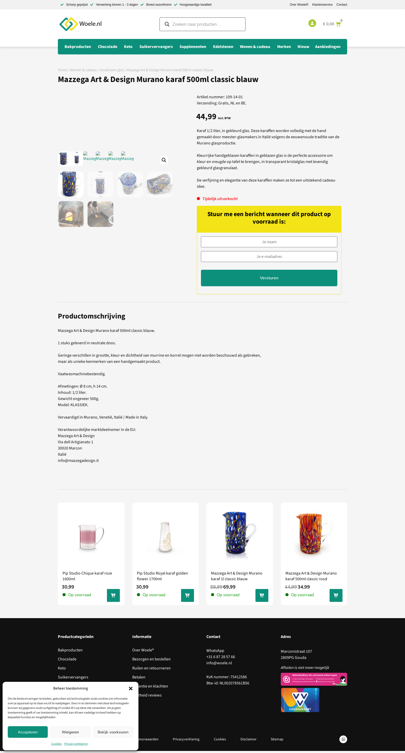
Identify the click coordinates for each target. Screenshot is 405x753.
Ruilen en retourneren (151, 670)
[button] (130, 688)
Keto (62, 670)
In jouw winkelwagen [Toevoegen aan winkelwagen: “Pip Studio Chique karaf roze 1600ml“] (113, 598)
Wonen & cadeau (83, 70)
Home (62, 70)
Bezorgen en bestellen (151, 661)
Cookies (56, 744)
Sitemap (277, 741)
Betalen (138, 679)
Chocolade (67, 661)
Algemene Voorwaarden (139, 741)
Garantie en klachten (150, 688)
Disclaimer (248, 741)
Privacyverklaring (186, 741)
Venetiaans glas (111, 70)
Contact (342, 4)
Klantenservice (322, 4)
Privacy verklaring (76, 744)
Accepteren (28, 732)
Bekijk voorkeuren (113, 732)
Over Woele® (299, 4)
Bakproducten (70, 652)
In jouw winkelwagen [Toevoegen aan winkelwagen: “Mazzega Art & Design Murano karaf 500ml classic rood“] (336, 598)
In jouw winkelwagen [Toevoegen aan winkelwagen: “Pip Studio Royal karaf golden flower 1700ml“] (187, 598)
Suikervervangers (73, 679)
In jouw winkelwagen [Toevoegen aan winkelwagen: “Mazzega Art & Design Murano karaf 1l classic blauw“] (262, 598)
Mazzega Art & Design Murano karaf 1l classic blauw (236, 578)
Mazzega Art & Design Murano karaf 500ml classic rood (311, 578)
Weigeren (70, 732)
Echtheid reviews (147, 697)
